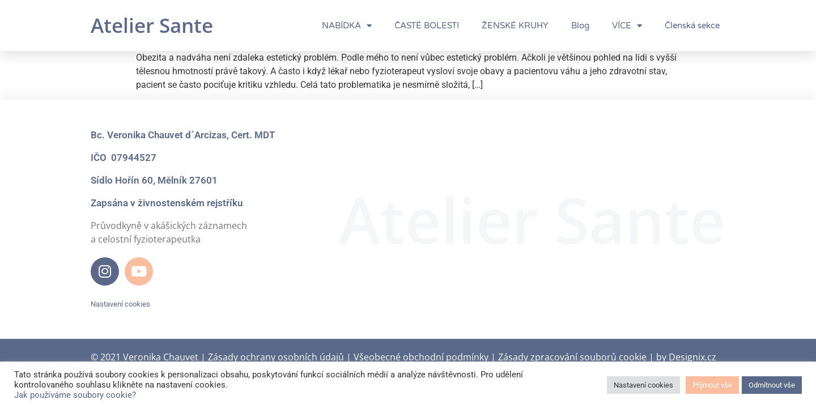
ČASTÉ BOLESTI (426, 25)
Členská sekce (692, 25)
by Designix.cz (686, 357)
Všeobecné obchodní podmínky (421, 357)
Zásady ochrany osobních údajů (276, 357)
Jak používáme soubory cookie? (75, 395)
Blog (580, 25)
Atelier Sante (152, 25)
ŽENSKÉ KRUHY (515, 25)
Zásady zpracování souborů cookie (572, 357)
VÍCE (627, 26)
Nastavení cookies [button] (120, 304)
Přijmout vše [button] (712, 385)
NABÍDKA (347, 26)
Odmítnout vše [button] (772, 385)
